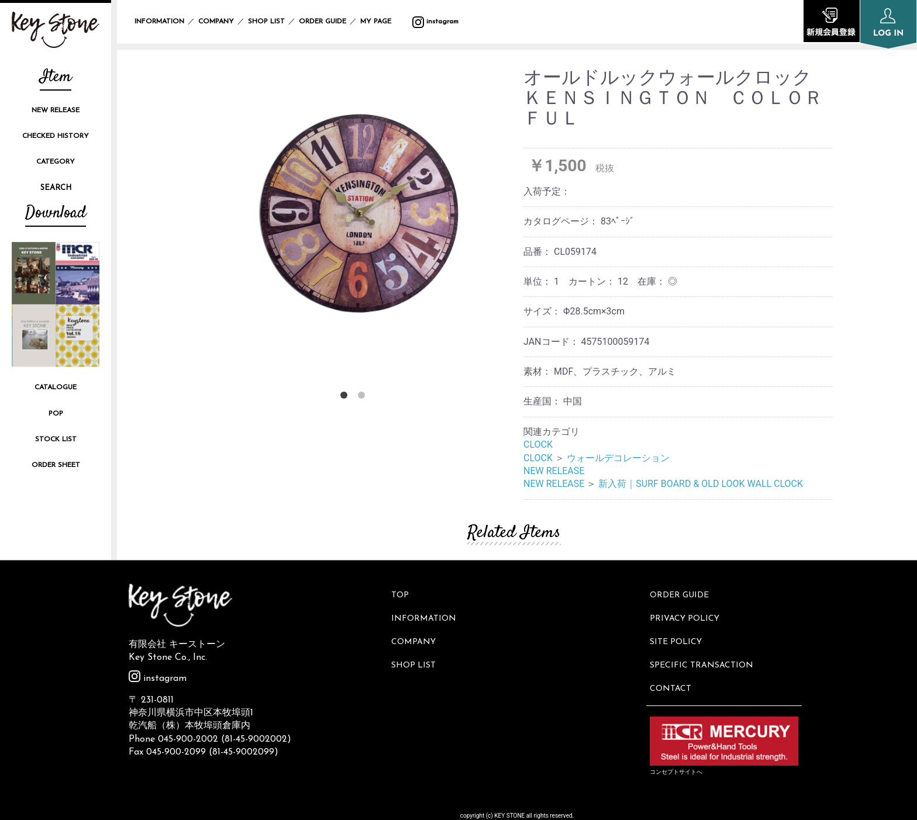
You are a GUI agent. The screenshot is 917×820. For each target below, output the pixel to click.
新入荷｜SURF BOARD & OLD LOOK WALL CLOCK (700, 483)
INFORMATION (159, 21)
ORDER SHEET (56, 465)
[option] (354, 214)
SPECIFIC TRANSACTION (704, 652)
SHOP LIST (266, 21)
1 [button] (346, 397)
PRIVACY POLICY (687, 612)
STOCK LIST (56, 439)
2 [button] (364, 397)
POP (56, 413)
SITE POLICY (678, 632)
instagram (435, 21)
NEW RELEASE (56, 110)
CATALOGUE (56, 387)
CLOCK (538, 444)
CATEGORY (55, 161)
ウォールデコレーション (618, 457)
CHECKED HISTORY (55, 136)
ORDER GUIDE (322, 21)
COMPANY (216, 21)
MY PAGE (382, 21)
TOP (402, 593)
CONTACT (673, 671)
